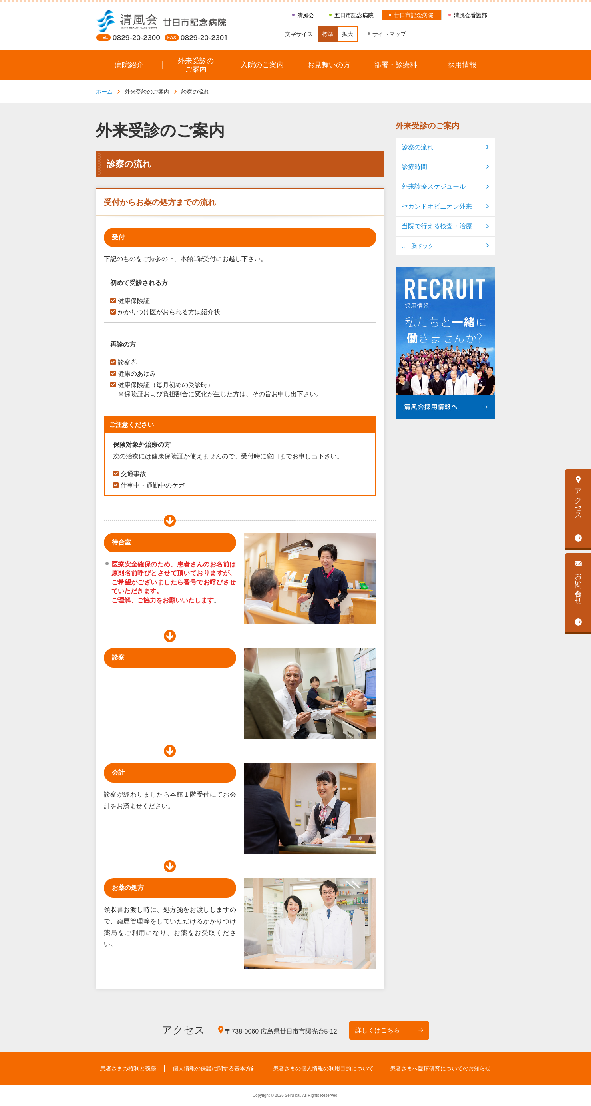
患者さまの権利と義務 (128, 1068)
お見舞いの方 (328, 65)
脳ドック (422, 246)
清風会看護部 (470, 15)
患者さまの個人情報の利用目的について (323, 1068)
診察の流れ (418, 147)
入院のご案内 (262, 65)
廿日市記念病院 (413, 15)
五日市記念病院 (354, 15)
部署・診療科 (395, 65)
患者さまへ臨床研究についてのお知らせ (440, 1068)
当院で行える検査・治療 (437, 226)
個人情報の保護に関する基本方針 (215, 1068)
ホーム (104, 91)
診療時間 (414, 166)
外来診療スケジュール (434, 186)
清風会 (305, 15)
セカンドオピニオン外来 (437, 206)
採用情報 (462, 65)
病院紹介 (129, 65)
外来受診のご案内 (196, 65)
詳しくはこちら (377, 1030)
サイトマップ (389, 34)
